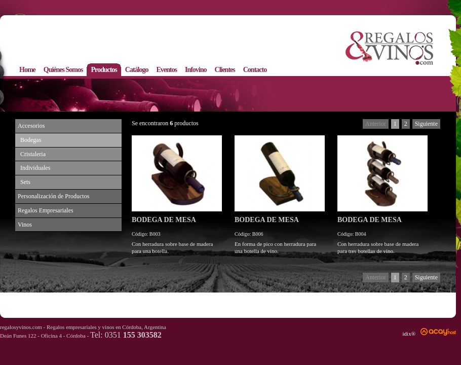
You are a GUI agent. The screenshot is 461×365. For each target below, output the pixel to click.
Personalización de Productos (53, 196)
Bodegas (30, 139)
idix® (409, 334)
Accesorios (31, 125)
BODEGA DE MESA (164, 220)
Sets (25, 182)
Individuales (35, 167)
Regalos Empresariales (45, 210)
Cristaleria (33, 154)
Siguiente (426, 123)
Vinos (25, 224)
